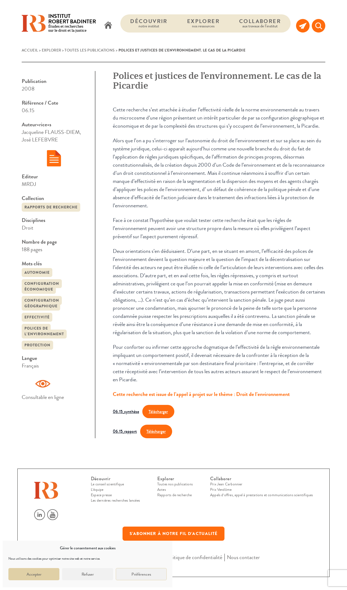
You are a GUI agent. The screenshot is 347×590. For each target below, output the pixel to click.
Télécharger (158, 411)
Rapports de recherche (51, 207)
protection (37, 345)
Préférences (141, 574)
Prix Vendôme (221, 489)
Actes (161, 489)
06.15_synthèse (126, 411)
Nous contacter (243, 557)
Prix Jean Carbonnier (226, 484)
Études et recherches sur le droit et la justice (72, 23)
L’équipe (97, 489)
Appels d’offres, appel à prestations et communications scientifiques (261, 495)
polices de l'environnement (44, 331)
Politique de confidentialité (194, 557)
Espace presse (101, 495)
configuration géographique (41, 303)
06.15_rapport (125, 431)
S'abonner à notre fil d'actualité (174, 533)
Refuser (88, 574)
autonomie (37, 272)
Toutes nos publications (175, 484)
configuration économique (41, 286)
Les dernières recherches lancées (115, 500)
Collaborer (260, 23)
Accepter (34, 574)
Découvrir (149, 23)
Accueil (30, 50)
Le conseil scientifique (107, 484)
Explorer (203, 23)
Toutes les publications (90, 50)
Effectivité (37, 317)
